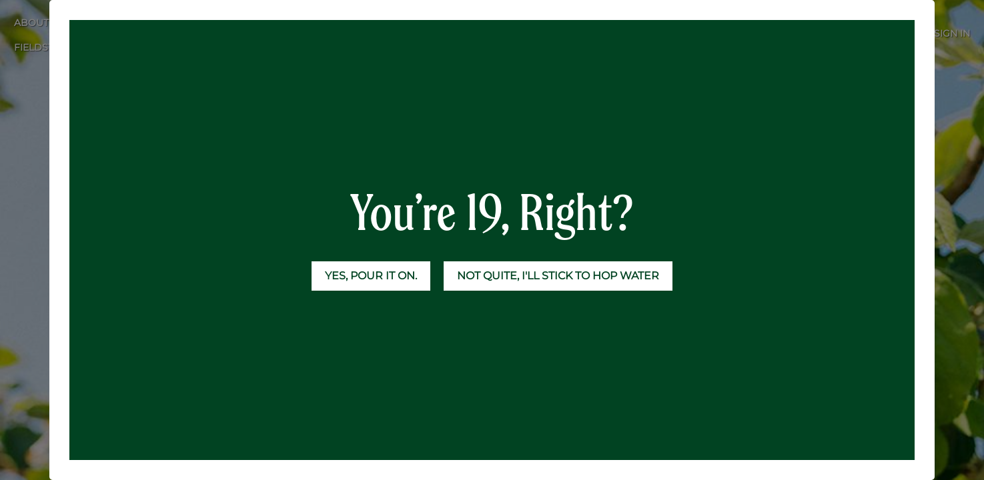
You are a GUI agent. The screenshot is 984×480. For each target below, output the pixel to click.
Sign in (952, 33)
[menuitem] (79, 23)
